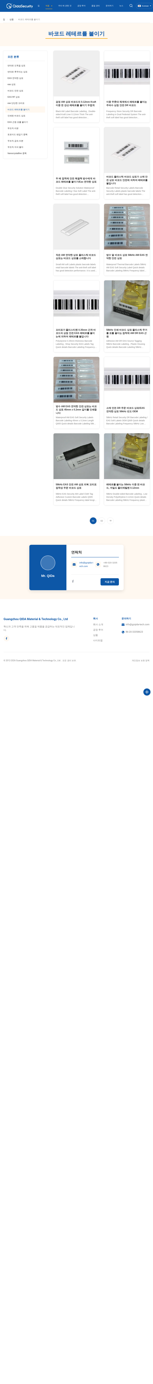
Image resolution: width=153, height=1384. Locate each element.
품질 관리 (95, 6)
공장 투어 (81, 6)
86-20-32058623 (134, 631)
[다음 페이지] (110, 520)
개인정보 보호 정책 (140, 660)
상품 (11, 19)
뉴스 (121, 6)
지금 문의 (110, 582)
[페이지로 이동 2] (101, 520)
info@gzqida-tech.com (86, 564)
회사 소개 (98, 624)
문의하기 (109, 6)
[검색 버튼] (131, 6)
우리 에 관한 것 (64, 6)
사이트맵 (98, 640)
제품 (48, 6)
